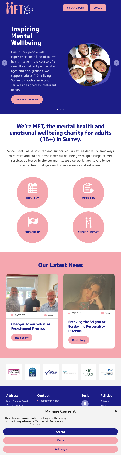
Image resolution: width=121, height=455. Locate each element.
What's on (33, 197)
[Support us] (33, 222)
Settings (60, 449)
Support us (33, 232)
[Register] (88, 188)
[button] (116, 411)
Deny (60, 440)
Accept (60, 432)
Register (88, 197)
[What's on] (33, 188)
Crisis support (88, 232)
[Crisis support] (88, 222)
